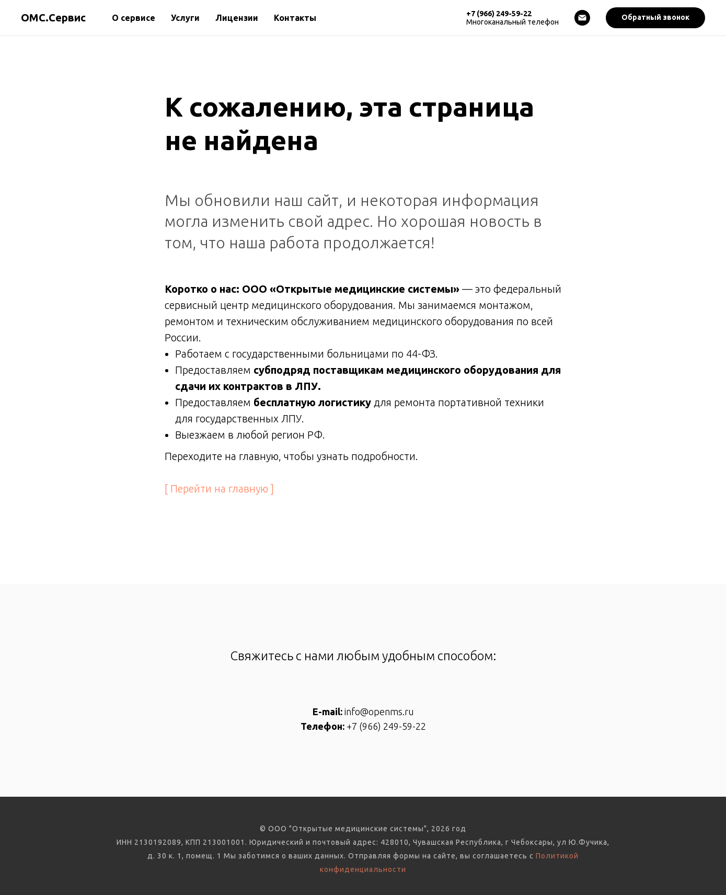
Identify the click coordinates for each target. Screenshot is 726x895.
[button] (655, 17)
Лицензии (236, 17)
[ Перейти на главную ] (219, 489)
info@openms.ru (379, 711)
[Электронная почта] (582, 18)
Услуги (185, 17)
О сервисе (133, 17)
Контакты (295, 17)
